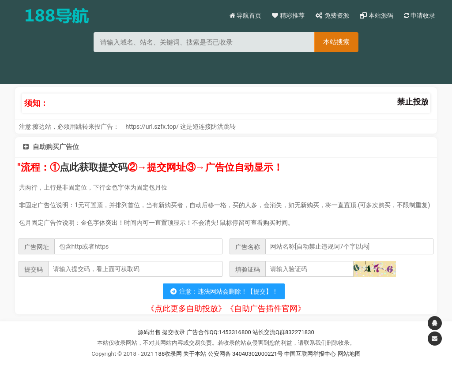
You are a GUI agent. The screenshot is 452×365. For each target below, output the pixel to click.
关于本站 (194, 353)
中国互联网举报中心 (310, 353)
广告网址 (36, 246)
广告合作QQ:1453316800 (219, 332)
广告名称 (247, 246)
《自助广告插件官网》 (265, 308)
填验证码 (247, 269)
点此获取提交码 (94, 167)
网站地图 (349, 353)
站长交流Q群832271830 (283, 332)
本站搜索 (336, 41)
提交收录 (173, 332)
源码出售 (149, 332)
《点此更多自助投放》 (186, 308)
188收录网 (168, 353)
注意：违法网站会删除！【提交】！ (224, 291)
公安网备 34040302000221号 (246, 353)
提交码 (33, 269)
